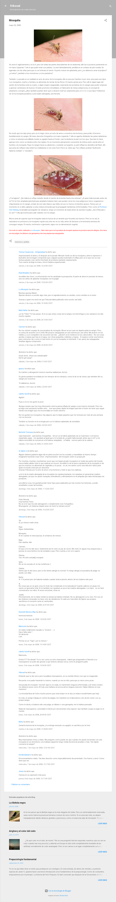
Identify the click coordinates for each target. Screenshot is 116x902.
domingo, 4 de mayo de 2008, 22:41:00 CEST (36, 605)
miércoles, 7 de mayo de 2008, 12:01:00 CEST (37, 748)
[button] (105, 21)
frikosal (15, 6)
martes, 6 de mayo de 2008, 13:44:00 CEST (36, 729)
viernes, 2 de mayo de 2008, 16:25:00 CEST (36, 266)
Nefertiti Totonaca (26, 432)
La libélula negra (17, 802)
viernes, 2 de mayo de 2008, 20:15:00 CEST (36, 320)
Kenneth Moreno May (27, 612)
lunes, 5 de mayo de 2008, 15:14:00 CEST (35, 644)
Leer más (102, 823)
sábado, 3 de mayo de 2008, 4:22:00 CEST (35, 425)
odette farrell (24, 394)
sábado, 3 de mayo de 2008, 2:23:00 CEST (35, 387)
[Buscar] (110, 6)
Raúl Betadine (24, 273)
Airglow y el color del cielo (22, 831)
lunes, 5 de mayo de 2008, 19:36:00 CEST (35, 665)
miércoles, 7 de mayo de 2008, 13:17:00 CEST (37, 764)
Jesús (21, 771)
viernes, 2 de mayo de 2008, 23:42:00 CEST (36, 345)
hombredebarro (25, 755)
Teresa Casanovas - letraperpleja (32, 252)
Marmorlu (22, 626)
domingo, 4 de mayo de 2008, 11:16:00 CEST (36, 489)
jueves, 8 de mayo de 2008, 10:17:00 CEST (35, 779)
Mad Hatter (23, 310)
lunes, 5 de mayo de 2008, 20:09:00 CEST (35, 715)
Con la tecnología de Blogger (58, 891)
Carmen (22, 327)
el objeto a (23, 451)
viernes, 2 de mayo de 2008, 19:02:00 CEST (36, 282)
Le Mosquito (35, 230)
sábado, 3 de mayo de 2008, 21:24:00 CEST (36, 444)
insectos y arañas (22, 242)
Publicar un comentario (20, 784)
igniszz (21, 369)
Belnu (21, 722)
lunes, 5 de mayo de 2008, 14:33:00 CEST (35, 619)
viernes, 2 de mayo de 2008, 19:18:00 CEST (36, 303)
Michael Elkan (64, 895)
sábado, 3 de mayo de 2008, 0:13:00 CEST (35, 361)
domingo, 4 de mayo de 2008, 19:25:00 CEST (36, 510)
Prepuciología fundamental (22, 859)
